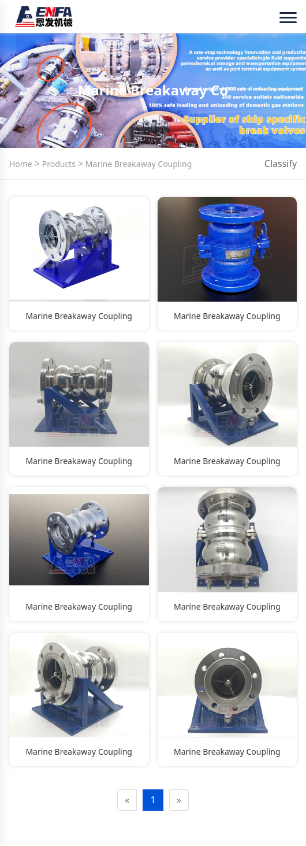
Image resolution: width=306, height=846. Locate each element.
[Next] (179, 800)
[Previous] (127, 800)
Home (20, 163)
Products (58, 163)
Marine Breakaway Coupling (137, 163)
